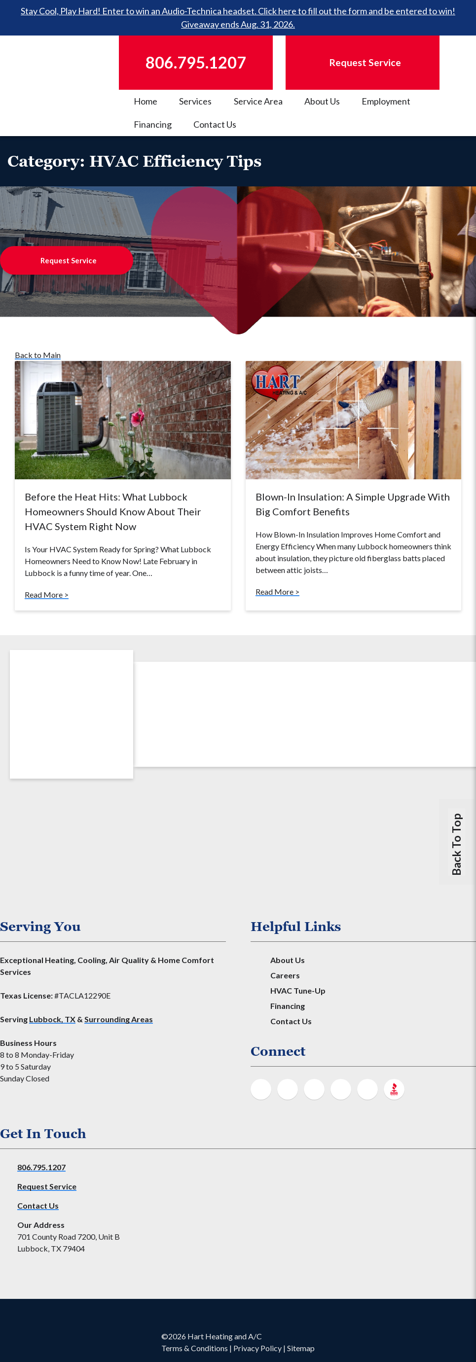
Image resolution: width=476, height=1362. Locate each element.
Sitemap (301, 1348)
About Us (322, 101)
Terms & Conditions (194, 1348)
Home (145, 101)
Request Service (68, 260)
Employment (386, 101)
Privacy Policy (257, 1348)
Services (195, 101)
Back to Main (38, 354)
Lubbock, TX (52, 1019)
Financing (153, 124)
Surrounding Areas (118, 1019)
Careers (285, 975)
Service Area (258, 101)
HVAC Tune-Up (298, 990)
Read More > (47, 594)
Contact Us (214, 124)
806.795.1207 (41, 1167)
